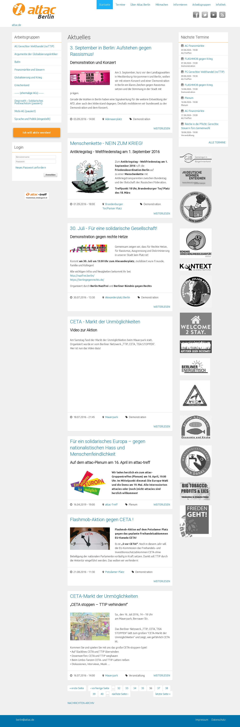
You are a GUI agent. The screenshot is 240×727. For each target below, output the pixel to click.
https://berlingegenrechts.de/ (87, 279)
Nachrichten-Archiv (80, 703)
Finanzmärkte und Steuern (29, 69)
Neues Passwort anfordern (30, 167)
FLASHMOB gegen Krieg (199, 58)
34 (134, 688)
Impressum (201, 719)
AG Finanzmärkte (194, 45)
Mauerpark (111, 417)
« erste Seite (77, 688)
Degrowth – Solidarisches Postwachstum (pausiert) (28, 102)
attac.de (16, 25)
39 (94, 694)
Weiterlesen (162, 128)
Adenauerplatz (113, 119)
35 (142, 688)
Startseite (104, 4)
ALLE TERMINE (217, 142)
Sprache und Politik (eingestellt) (32, 118)
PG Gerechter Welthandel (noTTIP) (204, 71)
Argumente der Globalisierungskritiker (36, 54)
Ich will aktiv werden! (37, 132)
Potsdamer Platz (114, 571)
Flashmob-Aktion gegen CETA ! (101, 519)
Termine (120, 4)
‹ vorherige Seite (99, 688)
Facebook (197, 16)
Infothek (221, 4)
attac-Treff (111, 504)
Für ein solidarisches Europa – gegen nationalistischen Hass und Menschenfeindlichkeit (107, 448)
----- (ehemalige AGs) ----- (29, 93)
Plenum (189, 97)
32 (118, 688)
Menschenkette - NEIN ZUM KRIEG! (106, 143)
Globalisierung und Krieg (28, 77)
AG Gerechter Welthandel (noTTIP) (34, 46)
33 (126, 688)
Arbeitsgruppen (201, 4)
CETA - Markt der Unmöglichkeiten (105, 321)
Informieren (180, 4)
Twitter (206, 16)
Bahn (17, 61)
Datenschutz (218, 719)
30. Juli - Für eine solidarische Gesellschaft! (113, 228)
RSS (223, 16)
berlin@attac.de (25, 719)
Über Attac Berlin (140, 4)
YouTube (215, 16)
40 (102, 694)
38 (166, 688)
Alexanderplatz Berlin (117, 297)
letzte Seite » (162, 694)
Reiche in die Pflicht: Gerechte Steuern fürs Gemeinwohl (199, 126)
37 (158, 688)
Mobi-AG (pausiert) (25, 111)
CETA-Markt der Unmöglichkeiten (104, 596)
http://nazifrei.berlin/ (82, 275)
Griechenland (21, 85)
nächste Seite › (120, 694)
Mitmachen (161, 4)
